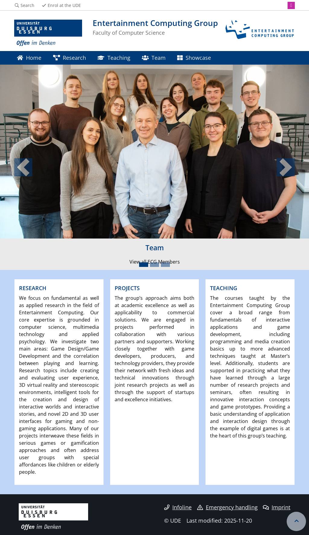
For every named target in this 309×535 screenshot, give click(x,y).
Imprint (276, 507)
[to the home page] (48, 33)
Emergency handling (227, 507)
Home (29, 57)
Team (154, 57)
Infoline (178, 507)
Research (69, 57)
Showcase (194, 57)
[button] (23, 167)
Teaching (113, 57)
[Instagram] (291, 5)
